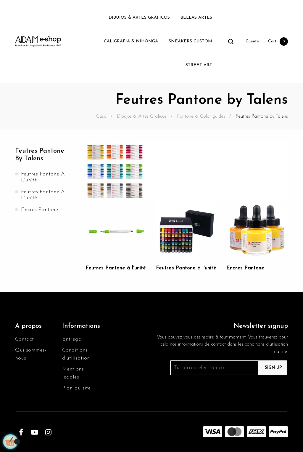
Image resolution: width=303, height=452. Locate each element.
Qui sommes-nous (30, 354)
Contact (24, 339)
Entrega (72, 339)
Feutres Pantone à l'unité (43, 177)
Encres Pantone (39, 210)
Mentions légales (73, 373)
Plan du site (76, 388)
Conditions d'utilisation (76, 354)
